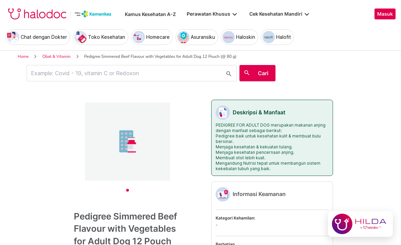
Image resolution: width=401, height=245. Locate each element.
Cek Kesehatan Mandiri (280, 14)
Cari (263, 73)
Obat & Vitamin (56, 56)
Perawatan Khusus (212, 14)
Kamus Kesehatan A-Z (150, 14)
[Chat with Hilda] (360, 224)
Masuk (385, 14)
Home (23, 56)
